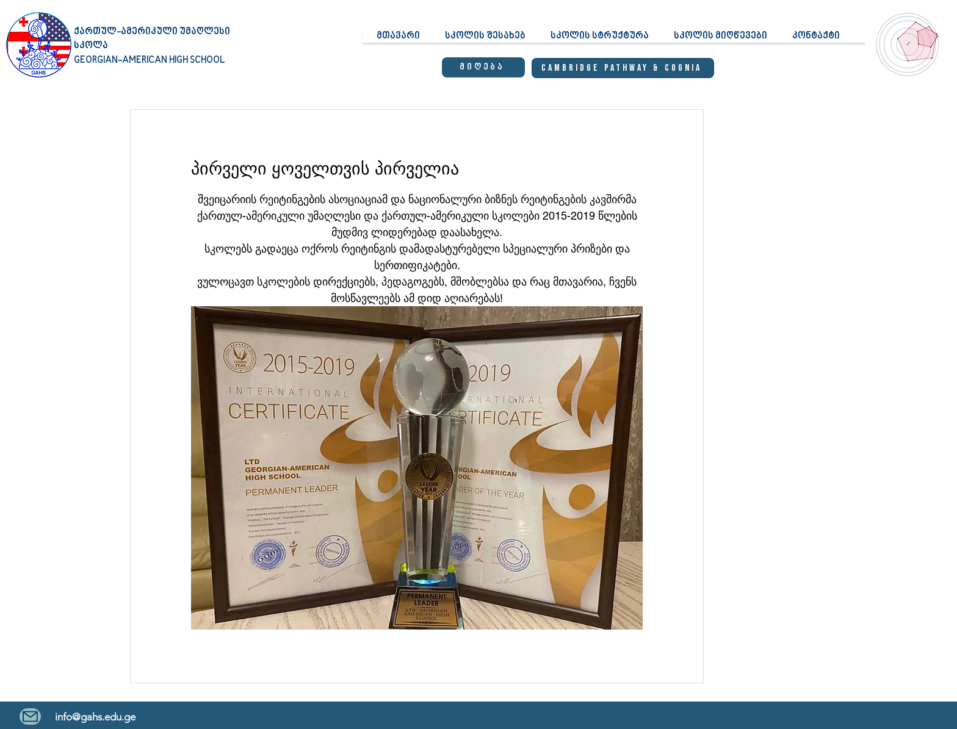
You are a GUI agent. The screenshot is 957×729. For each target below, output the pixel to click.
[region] (905, 55)
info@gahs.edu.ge (95, 717)
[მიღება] (483, 67)
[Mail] (30, 716)
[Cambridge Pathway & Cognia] (623, 68)
